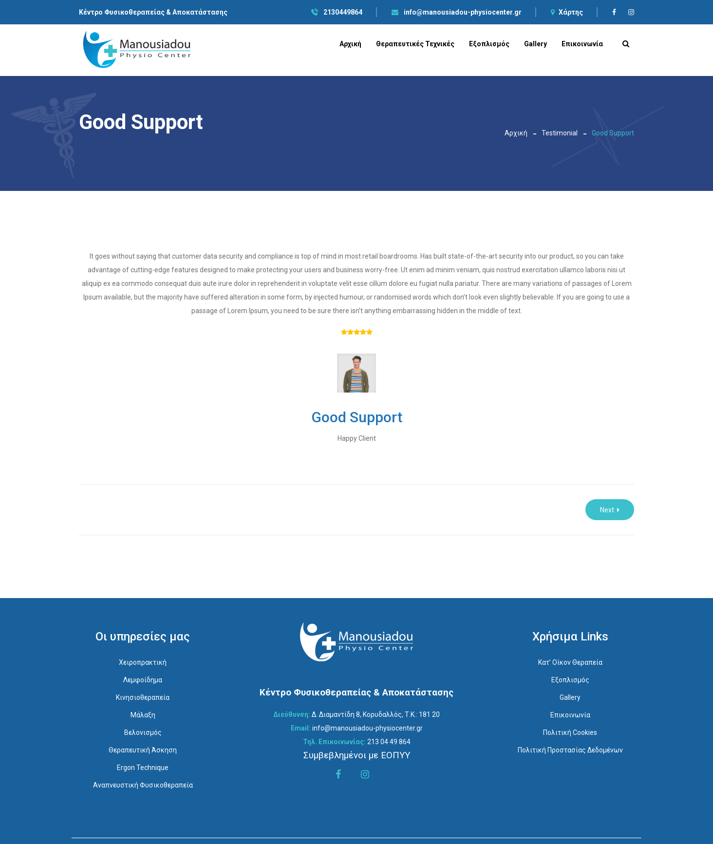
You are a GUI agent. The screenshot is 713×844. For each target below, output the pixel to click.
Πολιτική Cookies (570, 732)
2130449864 (336, 12)
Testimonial (560, 133)
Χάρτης (567, 12)
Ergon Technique (143, 767)
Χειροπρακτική (143, 662)
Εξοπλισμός (489, 44)
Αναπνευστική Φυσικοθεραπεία (143, 785)
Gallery (535, 44)
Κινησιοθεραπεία (142, 697)
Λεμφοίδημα (142, 680)
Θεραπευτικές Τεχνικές (415, 44)
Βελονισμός (143, 732)
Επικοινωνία (582, 44)
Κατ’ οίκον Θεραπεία (570, 662)
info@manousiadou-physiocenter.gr (457, 12)
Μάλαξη (143, 715)
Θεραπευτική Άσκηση (143, 750)
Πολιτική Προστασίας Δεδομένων (570, 750)
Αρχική (350, 44)
